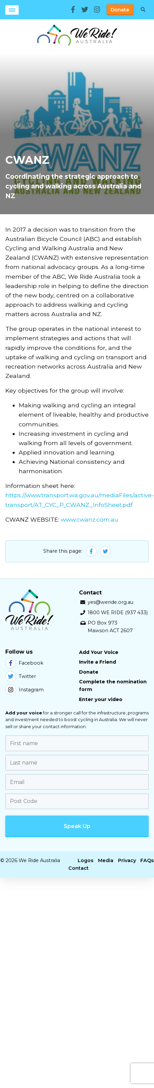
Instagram (24, 689)
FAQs (147, 860)
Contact (78, 868)
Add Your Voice (98, 652)
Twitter (20, 676)
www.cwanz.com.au (89, 519)
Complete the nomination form (113, 685)
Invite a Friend (97, 662)
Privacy (127, 860)
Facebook (24, 663)
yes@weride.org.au (110, 602)
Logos (85, 860)
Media (105, 860)
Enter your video (100, 699)
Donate (120, 10)
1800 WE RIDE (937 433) (118, 612)
